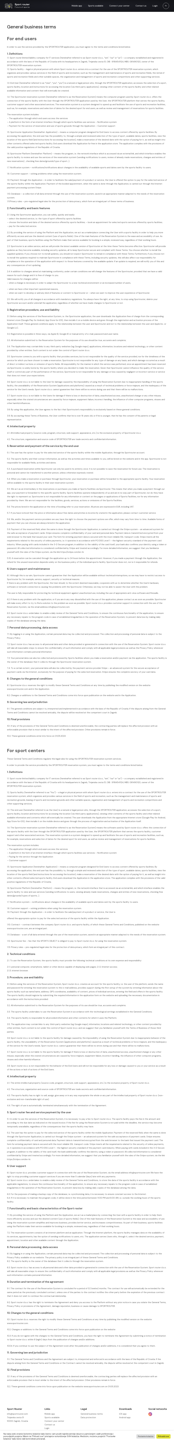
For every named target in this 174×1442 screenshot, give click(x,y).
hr (166, 6)
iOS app (123, 1414)
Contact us (141, 5)
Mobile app (77, 5)
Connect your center (119, 5)
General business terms (92, 1414)
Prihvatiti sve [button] (163, 1436)
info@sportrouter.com (17, 1414)
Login (155, 5)
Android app (125, 1417)
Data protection (88, 1417)
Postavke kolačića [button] (145, 1436)
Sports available (95, 5)
